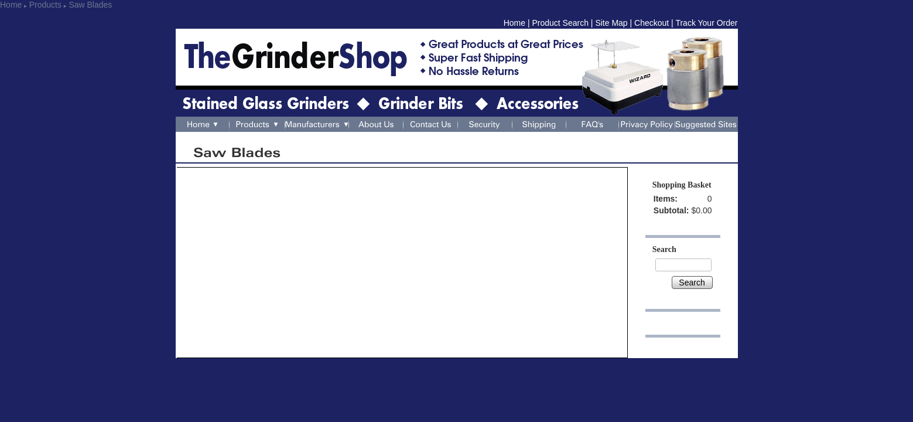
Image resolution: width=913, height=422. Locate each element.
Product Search (560, 23)
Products (45, 4)
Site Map (611, 23)
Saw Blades (90, 4)
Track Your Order (706, 23)
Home (11, 4)
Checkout (651, 23)
